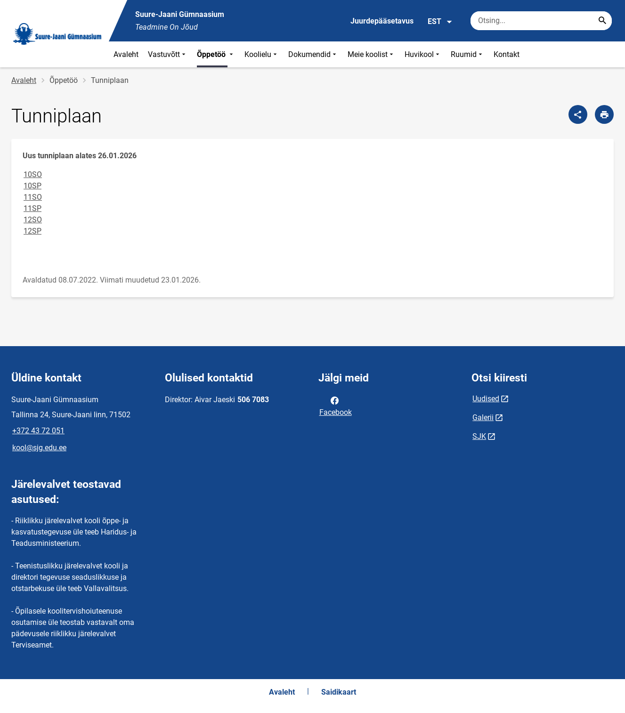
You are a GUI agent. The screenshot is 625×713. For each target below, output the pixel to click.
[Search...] (602, 21)
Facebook (335, 405)
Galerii (483, 417)
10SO (33, 174)
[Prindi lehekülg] (604, 114)
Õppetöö (216, 54)
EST (440, 21)
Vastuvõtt (167, 54)
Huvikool (423, 54)
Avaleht (126, 54)
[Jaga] (577, 114)
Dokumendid (313, 54)
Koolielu (261, 54)
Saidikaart (338, 692)
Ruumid (467, 54)
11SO (33, 197)
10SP (32, 185)
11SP (32, 208)
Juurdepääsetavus (382, 20)
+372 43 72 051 (38, 430)
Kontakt (506, 54)
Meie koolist (371, 54)
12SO (33, 219)
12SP (32, 231)
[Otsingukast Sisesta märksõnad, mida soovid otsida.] (541, 20)
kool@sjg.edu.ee (39, 447)
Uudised (485, 398)
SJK (479, 436)
